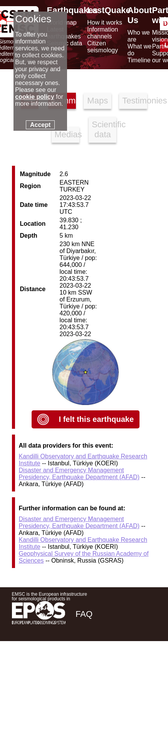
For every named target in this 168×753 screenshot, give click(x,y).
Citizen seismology (102, 46)
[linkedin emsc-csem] (123, 668)
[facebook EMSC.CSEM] (82, 668)
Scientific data (104, 129)
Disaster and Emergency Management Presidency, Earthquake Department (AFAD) (79, 473)
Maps (97, 100)
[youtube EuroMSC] (145, 668)
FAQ (84, 614)
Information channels (102, 33)
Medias (67, 134)
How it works (104, 22)
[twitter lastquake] (103, 668)
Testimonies (134, 100)
